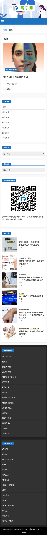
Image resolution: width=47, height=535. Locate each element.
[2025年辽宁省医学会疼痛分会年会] (9, 297)
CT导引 (5, 449)
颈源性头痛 (6, 372)
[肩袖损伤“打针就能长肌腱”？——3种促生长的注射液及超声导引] (9, 280)
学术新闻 (5, 138)
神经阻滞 (5, 475)
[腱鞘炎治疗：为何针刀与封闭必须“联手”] (9, 332)
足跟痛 (5, 428)
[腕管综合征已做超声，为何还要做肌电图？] (9, 262)
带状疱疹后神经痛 (11, 69)
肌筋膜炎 (5, 387)
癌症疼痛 (5, 382)
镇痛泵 (5, 510)
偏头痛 (5, 361)
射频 (4, 464)
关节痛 (5, 392)
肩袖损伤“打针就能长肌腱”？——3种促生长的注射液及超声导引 (31, 280)
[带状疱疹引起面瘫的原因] (23, 57)
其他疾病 (5, 433)
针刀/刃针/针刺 (34, 242)
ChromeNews (34, 529)
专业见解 (5, 127)
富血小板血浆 (7, 459)
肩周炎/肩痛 (23, 275)
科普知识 (5, 117)
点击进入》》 (9, 89)
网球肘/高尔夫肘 (8, 397)
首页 (5, 30)
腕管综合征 (28, 258)
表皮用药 (5, 495)
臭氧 (4, 490)
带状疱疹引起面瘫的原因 (15, 77)
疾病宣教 (5, 133)
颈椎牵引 (5, 516)
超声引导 (5, 500)
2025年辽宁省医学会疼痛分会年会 (31, 297)
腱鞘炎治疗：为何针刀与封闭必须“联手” (31, 332)
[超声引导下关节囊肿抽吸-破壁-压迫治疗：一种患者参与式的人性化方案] (9, 315)
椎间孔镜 (5, 480)
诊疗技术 (5, 122)
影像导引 (5, 469)
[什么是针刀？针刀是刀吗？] (9, 244)
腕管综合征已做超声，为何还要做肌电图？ (31, 262)
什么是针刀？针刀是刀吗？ (29, 245)
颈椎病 (5, 413)
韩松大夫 (5, 112)
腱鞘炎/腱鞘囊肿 (24, 242)
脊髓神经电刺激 (8, 485)
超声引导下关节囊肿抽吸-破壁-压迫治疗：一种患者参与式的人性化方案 (31, 315)
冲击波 (5, 454)
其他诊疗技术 (7, 521)
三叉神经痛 (6, 356)
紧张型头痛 (6, 367)
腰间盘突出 (6, 423)
